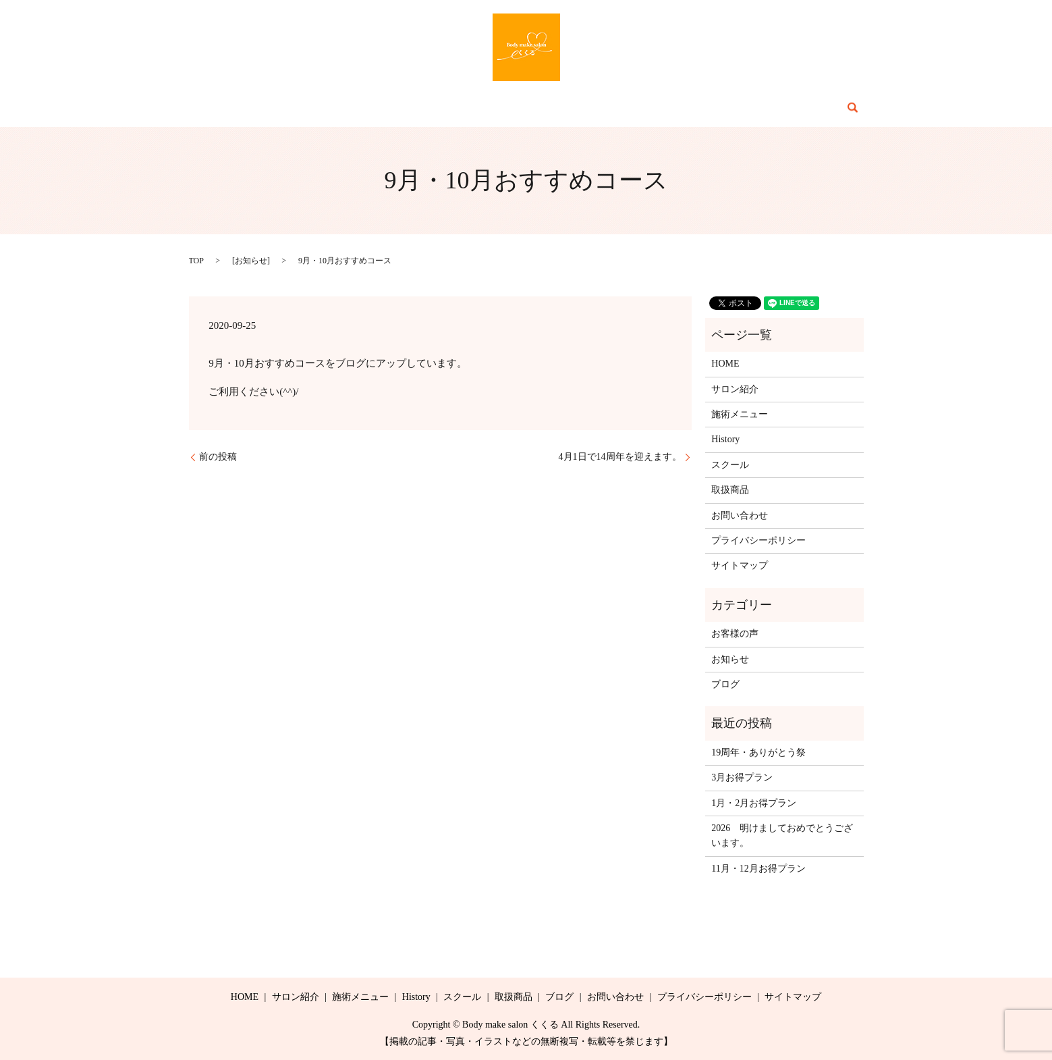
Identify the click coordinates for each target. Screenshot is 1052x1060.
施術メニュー (413, 108)
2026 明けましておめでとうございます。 (782, 835)
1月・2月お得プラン (753, 803)
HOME (279, 108)
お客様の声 (734, 634)
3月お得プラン (742, 777)
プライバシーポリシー (758, 540)
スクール (534, 108)
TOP (196, 260)
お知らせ (251, 260)
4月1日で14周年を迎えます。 (620, 457)
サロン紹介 (338, 108)
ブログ (650, 108)
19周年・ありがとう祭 (758, 752)
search (777, 107)
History (479, 108)
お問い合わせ (716, 108)
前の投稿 (218, 457)
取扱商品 (595, 108)
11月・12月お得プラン (758, 869)
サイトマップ (739, 565)
